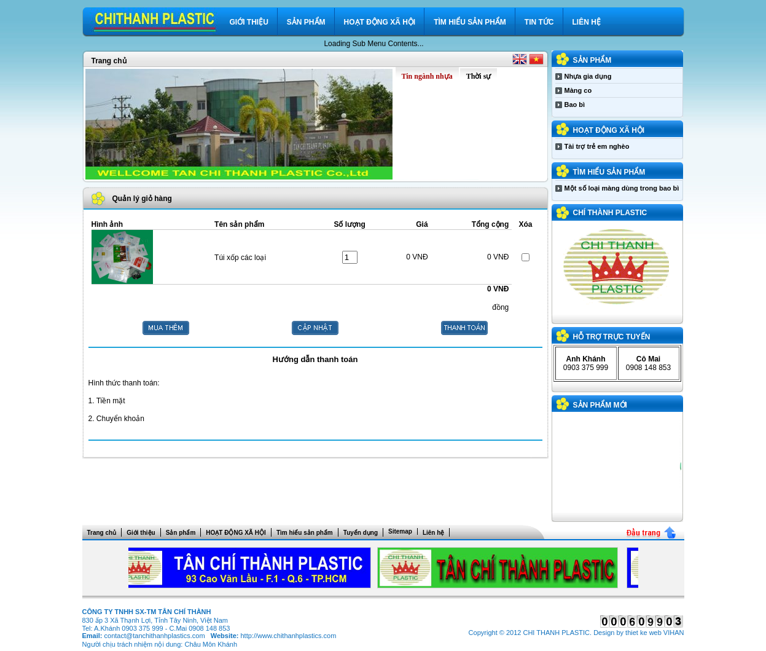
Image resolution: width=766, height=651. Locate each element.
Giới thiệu (249, 22)
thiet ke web (643, 632)
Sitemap (400, 531)
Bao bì (575, 104)
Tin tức (539, 22)
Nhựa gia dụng (588, 76)
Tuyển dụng (360, 532)
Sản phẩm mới (600, 405)
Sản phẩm (306, 22)
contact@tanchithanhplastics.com (154, 635)
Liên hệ (587, 22)
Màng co (578, 90)
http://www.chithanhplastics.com (288, 635)
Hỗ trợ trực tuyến (612, 337)
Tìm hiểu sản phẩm (470, 22)
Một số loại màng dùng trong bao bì (622, 188)
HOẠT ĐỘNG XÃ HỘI (380, 22)
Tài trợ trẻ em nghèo (597, 146)
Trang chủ (109, 61)
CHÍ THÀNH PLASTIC (610, 212)
